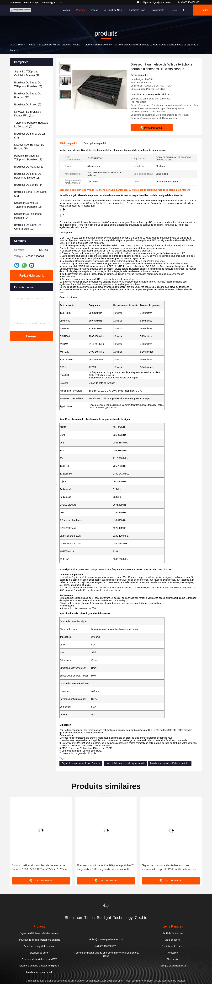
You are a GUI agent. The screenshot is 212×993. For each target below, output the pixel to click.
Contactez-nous (137, 10)
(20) (27, 95)
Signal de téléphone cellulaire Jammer (81, 763)
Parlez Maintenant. (31, 275)
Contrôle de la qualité (172, 946)
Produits (80, 10)
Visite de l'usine (172, 939)
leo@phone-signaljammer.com (154, 2)
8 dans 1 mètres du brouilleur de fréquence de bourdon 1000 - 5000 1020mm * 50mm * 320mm (39, 867)
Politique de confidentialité (172, 965)
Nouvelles (173, 952)
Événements (158, 10)
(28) (27, 73)
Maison (66, 10)
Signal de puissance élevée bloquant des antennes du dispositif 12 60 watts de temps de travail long (169, 867)
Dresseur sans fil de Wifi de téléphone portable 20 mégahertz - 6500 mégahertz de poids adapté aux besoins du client (105, 867)
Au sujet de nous (113, 10)
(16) (28, 205)
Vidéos (94, 10)
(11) (27, 113)
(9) (27, 104)
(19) (30, 194)
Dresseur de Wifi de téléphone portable (59, 44)
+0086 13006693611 (190, 2)
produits (31, 44)
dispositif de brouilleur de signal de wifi (125, 763)
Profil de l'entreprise (173, 933)
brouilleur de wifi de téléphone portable (169, 763)
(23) (28, 84)
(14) (28, 184)
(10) (29, 146)
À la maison (16, 44)
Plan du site (173, 959)
